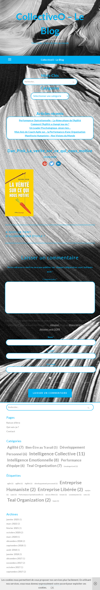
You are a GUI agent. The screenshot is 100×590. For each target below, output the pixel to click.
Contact (10, 431)
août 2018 (11, 549)
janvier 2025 (12, 519)
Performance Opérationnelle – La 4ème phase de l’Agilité (50, 120)
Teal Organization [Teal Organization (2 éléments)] (29, 500)
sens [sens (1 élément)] (86, 495)
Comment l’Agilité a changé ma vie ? (50, 124)
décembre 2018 (14, 541)
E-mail (51, 350)
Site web (50, 364)
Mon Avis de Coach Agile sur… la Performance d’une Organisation (49, 131)
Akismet (54, 325)
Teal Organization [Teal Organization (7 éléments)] (44, 465)
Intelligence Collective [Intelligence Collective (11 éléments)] (57, 453)
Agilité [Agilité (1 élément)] (28, 483)
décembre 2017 (14, 558)
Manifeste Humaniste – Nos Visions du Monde (50, 135)
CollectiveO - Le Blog (52, 59)
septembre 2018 (14, 545)
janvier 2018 (12, 554)
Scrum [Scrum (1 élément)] (63, 495)
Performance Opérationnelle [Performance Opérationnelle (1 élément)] (31, 495)
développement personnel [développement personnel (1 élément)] (46, 483)
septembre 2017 (14, 571)
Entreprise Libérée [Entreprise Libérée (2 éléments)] (60, 489)
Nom (51, 337)
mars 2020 (11, 536)
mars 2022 (11, 523)
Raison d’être (13, 422)
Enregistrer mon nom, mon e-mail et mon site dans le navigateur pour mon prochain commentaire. (50, 384)
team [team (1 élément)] (56, 501)
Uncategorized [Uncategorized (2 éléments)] (71, 466)
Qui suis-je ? (12, 427)
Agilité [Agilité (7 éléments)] (15, 447)
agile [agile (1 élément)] (10, 483)
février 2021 (12, 528)
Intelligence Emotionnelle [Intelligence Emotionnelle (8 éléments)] (33, 460)
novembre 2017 (14, 562)
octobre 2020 (13, 532)
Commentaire (50, 279)
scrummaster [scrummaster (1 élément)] (75, 495)
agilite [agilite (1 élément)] (19, 483)
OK (52, 587)
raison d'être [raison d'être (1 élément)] (51, 495)
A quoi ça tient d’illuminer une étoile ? (25, 233)
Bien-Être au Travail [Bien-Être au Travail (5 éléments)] (42, 447)
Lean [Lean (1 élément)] (14, 495)
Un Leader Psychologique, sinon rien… (50, 127)
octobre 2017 (13, 567)
